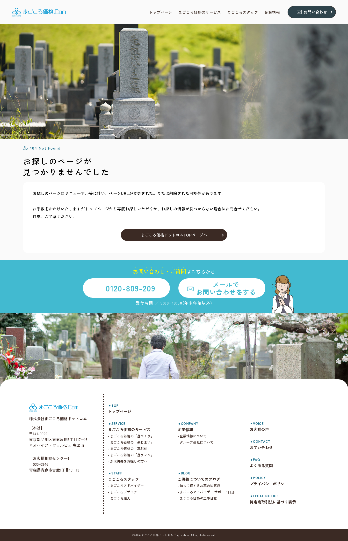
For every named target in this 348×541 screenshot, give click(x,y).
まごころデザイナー (125, 491)
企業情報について (193, 436)
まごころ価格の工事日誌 (198, 498)
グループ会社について (196, 442)
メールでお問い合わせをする (226, 288)
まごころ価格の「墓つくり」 (132, 436)
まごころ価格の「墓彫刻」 (130, 448)
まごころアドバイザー (127, 485)
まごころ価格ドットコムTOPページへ (174, 235)
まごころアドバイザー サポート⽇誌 (207, 491)
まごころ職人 (120, 498)
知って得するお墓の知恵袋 (200, 485)
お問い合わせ (315, 12)
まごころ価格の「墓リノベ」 (132, 454)
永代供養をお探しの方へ (128, 461)
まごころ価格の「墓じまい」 (132, 442)
